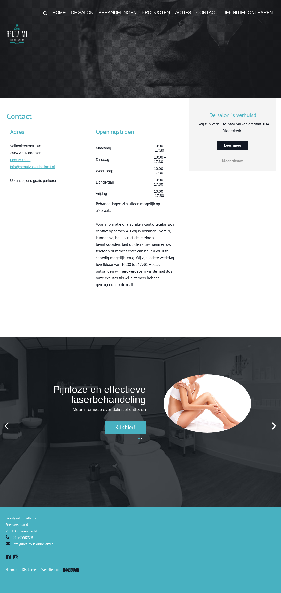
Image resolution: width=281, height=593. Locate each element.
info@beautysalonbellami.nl (32, 166)
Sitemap (12, 569)
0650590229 (20, 159)
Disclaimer (29, 569)
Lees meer (232, 145)
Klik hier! (125, 427)
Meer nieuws (232, 160)
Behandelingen (117, 12)
